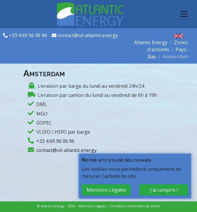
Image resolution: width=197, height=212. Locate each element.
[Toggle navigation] (184, 14)
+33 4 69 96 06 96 (28, 35)
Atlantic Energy (150, 42)
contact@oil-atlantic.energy (88, 35)
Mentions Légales (92, 206)
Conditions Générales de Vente (135, 206)
